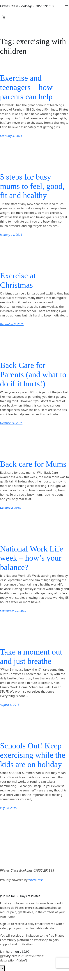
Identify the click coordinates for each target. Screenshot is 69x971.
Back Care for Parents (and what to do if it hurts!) (33, 374)
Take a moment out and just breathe (31, 656)
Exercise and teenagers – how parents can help (26, 87)
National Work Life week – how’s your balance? (31, 558)
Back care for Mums (33, 464)
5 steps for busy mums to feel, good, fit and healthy (32, 186)
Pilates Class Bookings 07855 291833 (27, 6)
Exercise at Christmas (18, 280)
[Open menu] (67, 6)
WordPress (35, 880)
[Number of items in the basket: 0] (3, 17)
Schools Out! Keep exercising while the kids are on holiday (32, 755)
